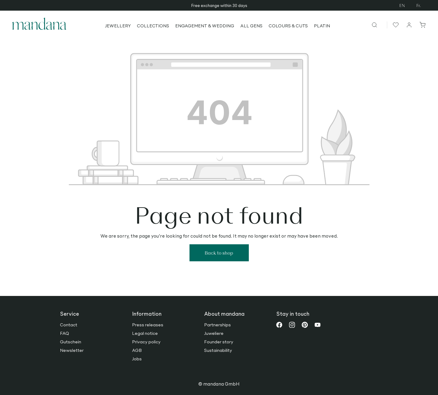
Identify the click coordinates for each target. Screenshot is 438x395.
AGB (137, 350)
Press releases (147, 324)
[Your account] (409, 24)
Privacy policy (146, 341)
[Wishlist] (395, 24)
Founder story (218, 341)
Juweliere (214, 333)
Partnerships (217, 324)
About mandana (224, 313)
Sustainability (218, 350)
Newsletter (72, 350)
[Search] (379, 24)
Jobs (137, 358)
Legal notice (145, 333)
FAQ (64, 333)
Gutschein (70, 341)
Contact (68, 324)
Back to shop (219, 253)
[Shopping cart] (421, 24)
